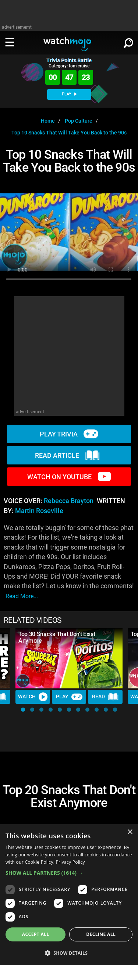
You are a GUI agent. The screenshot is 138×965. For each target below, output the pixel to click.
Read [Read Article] (105, 697)
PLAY (69, 94)
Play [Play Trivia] (69, 696)
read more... (22, 596)
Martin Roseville (39, 511)
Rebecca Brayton (68, 501)
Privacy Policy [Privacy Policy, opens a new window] (70, 862)
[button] (23, 709)
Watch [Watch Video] (32, 696)
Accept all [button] (35, 934)
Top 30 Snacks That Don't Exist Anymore (56, 637)
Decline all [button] (101, 934)
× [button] (129, 832)
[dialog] (69, 894)
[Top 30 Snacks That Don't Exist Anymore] (69, 658)
